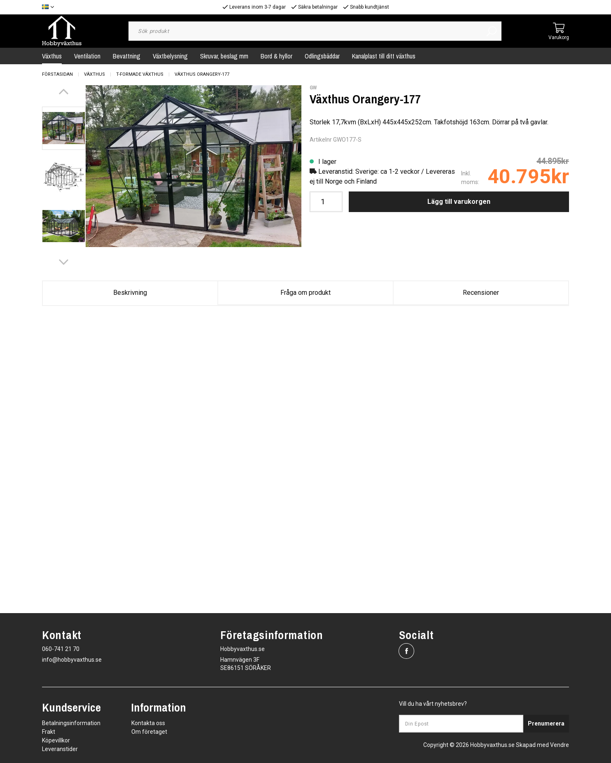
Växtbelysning (170, 56)
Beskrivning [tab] (130, 292)
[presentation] (63, 128)
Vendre (559, 745)
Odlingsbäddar (322, 56)
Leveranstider (60, 749)
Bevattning (126, 56)
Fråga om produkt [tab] (305, 292)
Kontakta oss (148, 723)
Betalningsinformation (71, 723)
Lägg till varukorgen (458, 201)
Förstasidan (57, 74)
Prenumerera (546, 723)
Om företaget (149, 731)
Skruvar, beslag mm (224, 56)
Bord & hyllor (276, 56)
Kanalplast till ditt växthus (383, 56)
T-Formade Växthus (139, 74)
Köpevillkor (56, 740)
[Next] (63, 262)
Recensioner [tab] (481, 292)
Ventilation (87, 56)
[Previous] (63, 91)
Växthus (52, 56)
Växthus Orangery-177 (202, 74)
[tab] (63, 128)
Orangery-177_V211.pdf (358, 338)
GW (313, 87)
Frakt (48, 731)
